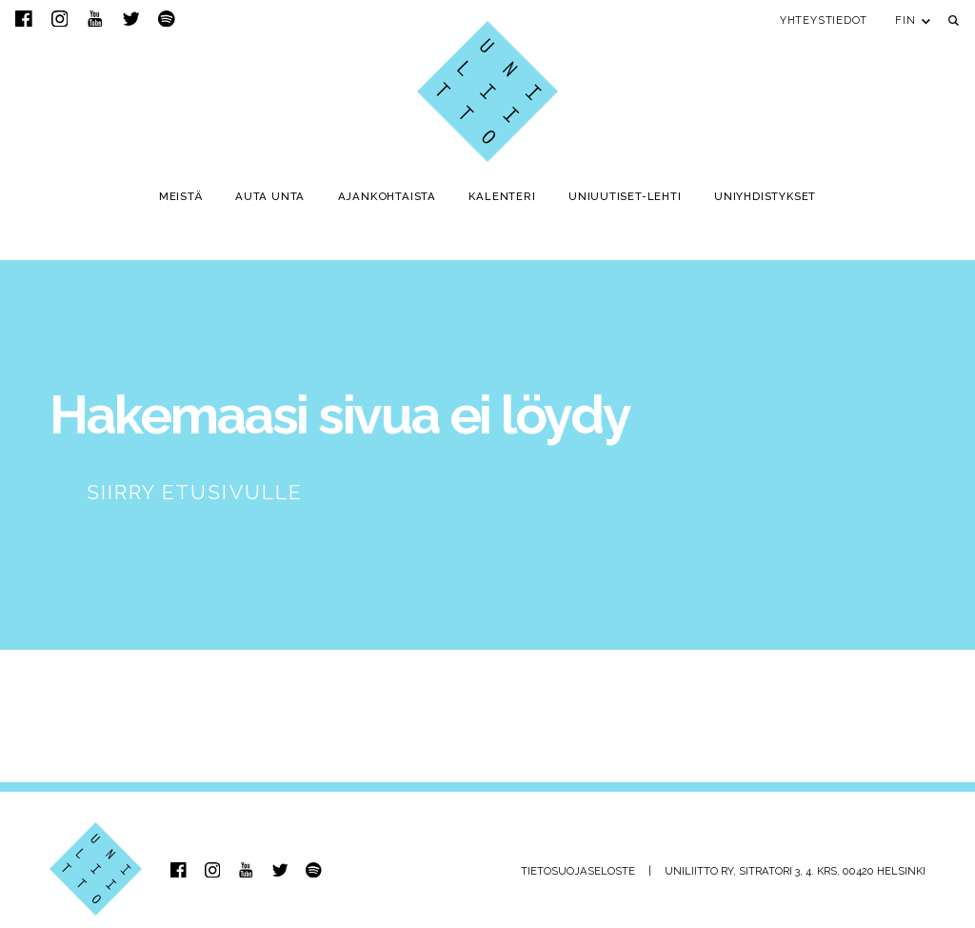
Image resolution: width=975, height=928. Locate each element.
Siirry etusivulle (194, 492)
